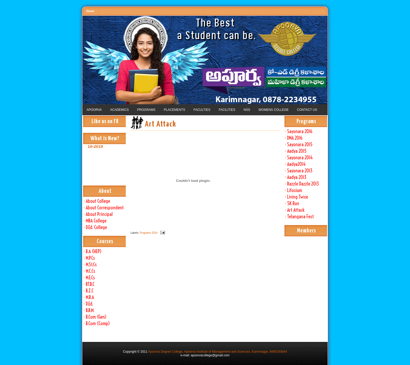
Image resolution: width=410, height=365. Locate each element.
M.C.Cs (90, 271)
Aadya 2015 (296, 151)
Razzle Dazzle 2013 (303, 184)
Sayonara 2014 (300, 158)
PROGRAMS (146, 110)
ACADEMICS (119, 110)
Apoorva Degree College (165, 351)
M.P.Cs (90, 258)
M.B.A (90, 297)
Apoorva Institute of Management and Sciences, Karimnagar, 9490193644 (235, 351)
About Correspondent (105, 208)
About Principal (99, 214)
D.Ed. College (96, 227)
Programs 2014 (148, 232)
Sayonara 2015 (299, 144)
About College (98, 201)
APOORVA (94, 110)
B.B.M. (90, 310)
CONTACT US (307, 110)
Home (90, 11)
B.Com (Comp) (98, 323)
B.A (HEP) (93, 251)
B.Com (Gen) (96, 317)
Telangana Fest (300, 217)
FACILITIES (227, 110)
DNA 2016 (295, 138)
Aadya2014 (296, 164)
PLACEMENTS (174, 110)
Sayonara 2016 (299, 131)
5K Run (293, 203)
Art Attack (295, 210)
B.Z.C (89, 291)
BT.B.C (90, 284)
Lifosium (294, 190)
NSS (247, 110)
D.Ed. (89, 304)
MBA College (96, 221)
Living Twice (297, 197)
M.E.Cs (90, 278)
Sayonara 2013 (299, 171)
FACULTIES (201, 110)
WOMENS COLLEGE (273, 110)
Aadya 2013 (296, 177)
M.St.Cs (91, 265)
